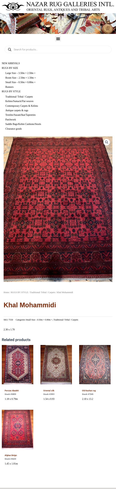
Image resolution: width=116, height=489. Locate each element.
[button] (58, 39)
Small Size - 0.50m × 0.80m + (39, 319)
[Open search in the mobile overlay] (58, 49)
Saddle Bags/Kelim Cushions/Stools (23, 124)
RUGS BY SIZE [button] (10, 68)
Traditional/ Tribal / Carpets (19, 96)
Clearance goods (13, 128)
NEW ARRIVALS (11, 63)
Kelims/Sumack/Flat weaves (19, 101)
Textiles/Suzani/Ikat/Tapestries (20, 115)
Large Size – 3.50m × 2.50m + (20, 73)
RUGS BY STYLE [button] (11, 91)
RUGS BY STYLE (19, 292)
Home (6, 292)
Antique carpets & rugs (16, 110)
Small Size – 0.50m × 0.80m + (20, 82)
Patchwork (10, 119)
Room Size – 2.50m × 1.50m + (20, 77)
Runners (9, 87)
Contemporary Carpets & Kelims (21, 106)
